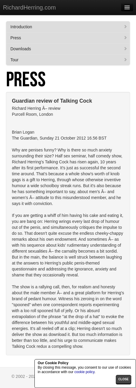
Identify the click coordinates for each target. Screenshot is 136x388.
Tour (68, 59)
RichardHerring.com (29, 7)
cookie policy (84, 372)
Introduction (68, 26)
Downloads (68, 48)
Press (68, 37)
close (123, 379)
